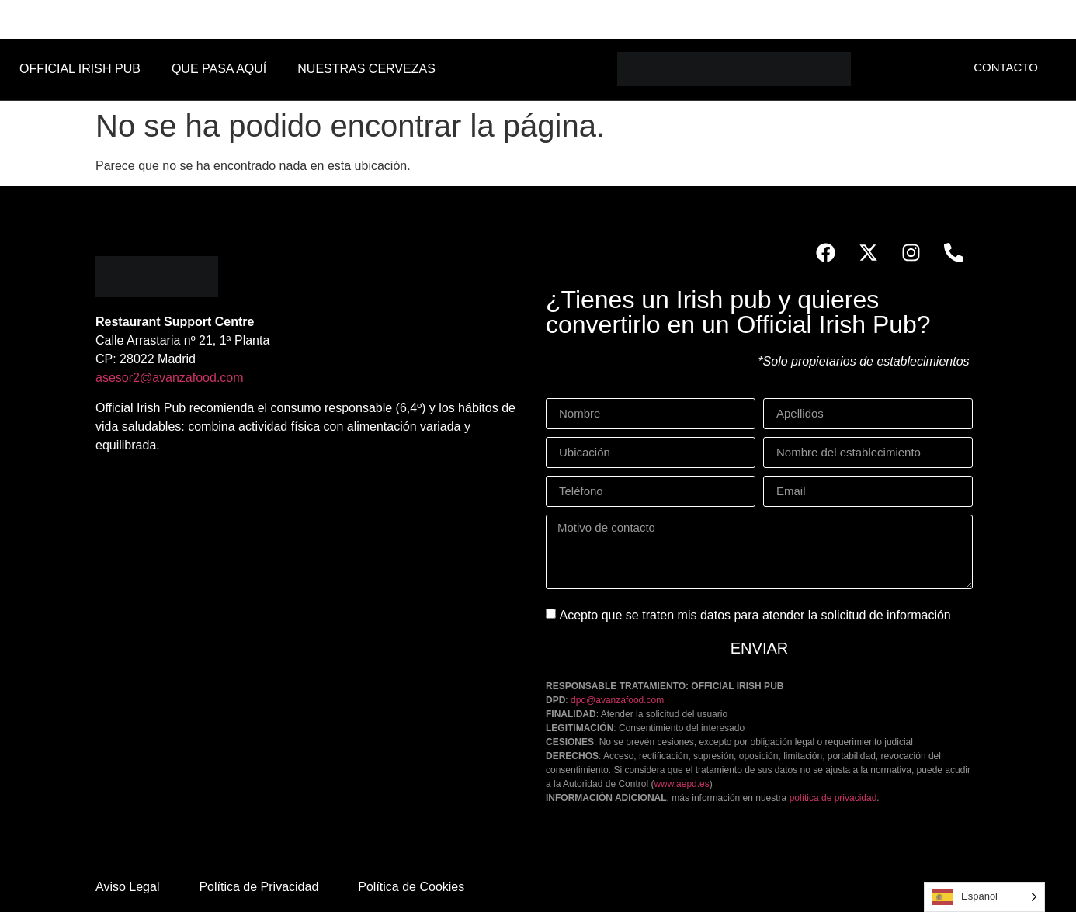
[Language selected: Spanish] (984, 897)
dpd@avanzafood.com (617, 700)
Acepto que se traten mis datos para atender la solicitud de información (754, 615)
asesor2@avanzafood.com (169, 377)
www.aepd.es (681, 783)
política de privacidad (833, 797)
